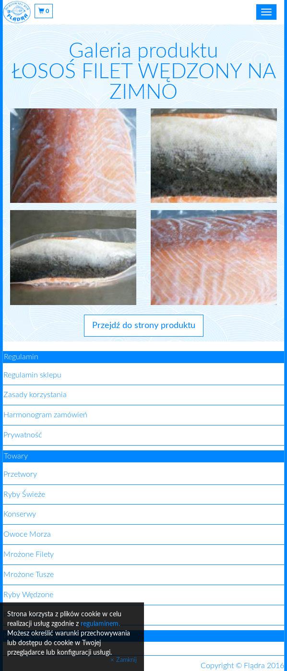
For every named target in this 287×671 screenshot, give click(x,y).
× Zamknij (123, 660)
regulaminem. (100, 624)
